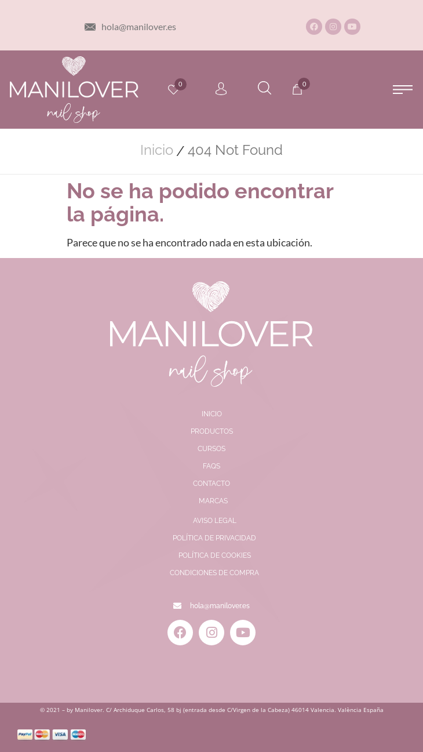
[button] (403, 89)
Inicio (156, 150)
